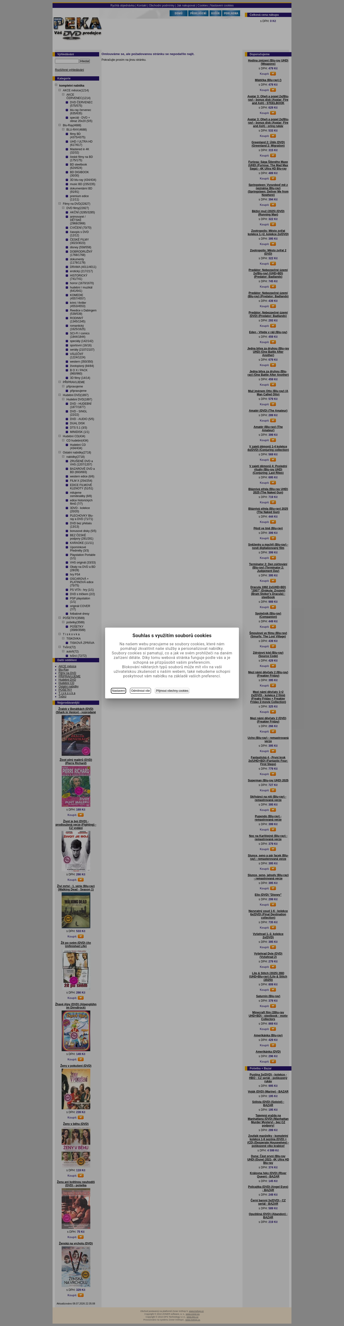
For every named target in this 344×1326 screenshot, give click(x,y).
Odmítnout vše (140, 690)
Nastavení (118, 690)
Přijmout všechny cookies (172, 690)
